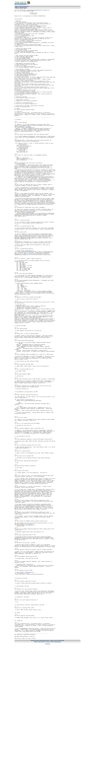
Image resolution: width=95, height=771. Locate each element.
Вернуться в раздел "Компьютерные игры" (40, 766)
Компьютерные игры (23, 6)
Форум (52, 767)
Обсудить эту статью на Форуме (57, 766)
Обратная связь (57, 767)
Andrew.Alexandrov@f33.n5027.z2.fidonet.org (38, 10)
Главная (16, 6)
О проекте (48, 767)
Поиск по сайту (41, 767)
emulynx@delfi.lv (30, 151)
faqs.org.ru (48, 769)
